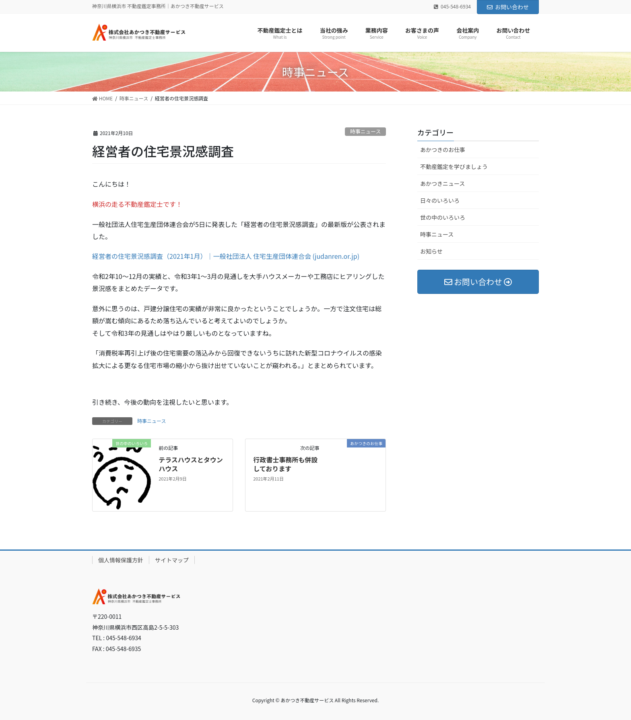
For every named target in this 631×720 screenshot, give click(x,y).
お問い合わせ (508, 7)
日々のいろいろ (440, 200)
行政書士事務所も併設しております (285, 464)
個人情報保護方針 (120, 560)
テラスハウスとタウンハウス (191, 464)
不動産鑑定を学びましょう (454, 166)
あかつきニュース (442, 183)
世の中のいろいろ (442, 217)
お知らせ (431, 251)
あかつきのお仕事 (442, 150)
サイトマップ (172, 560)
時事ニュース (365, 131)
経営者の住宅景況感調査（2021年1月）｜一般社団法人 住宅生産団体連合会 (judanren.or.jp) (225, 256)
